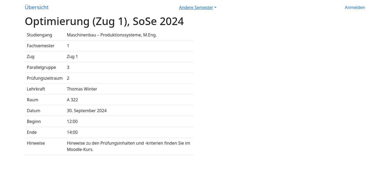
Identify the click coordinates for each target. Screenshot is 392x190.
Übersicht (37, 7)
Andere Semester (196, 7)
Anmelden (355, 7)
